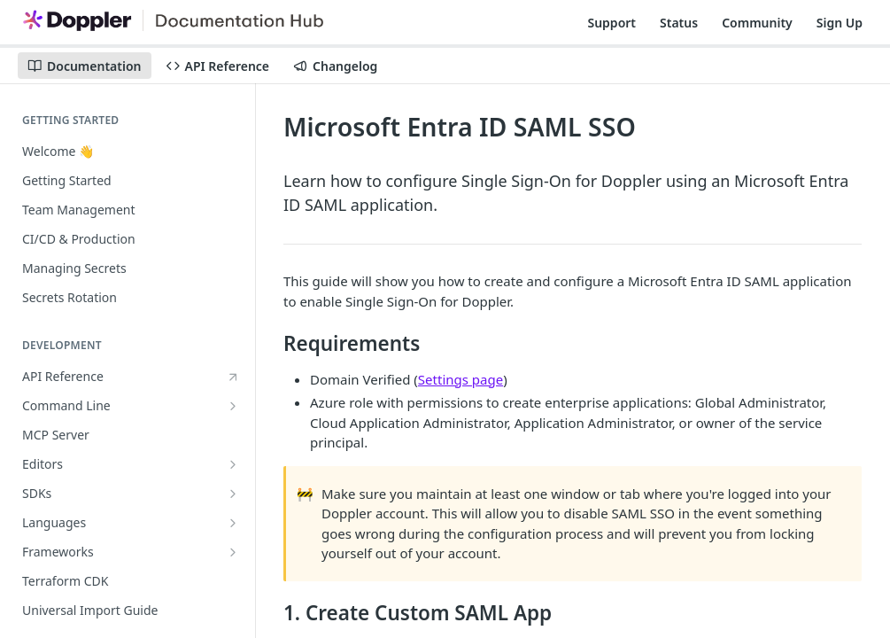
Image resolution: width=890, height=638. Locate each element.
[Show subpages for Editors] (233, 464)
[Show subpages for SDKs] (233, 493)
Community (757, 22)
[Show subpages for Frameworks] (233, 552)
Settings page (460, 379)
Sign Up (839, 22)
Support (611, 22)
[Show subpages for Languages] (233, 523)
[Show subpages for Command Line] (233, 406)
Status (679, 22)
